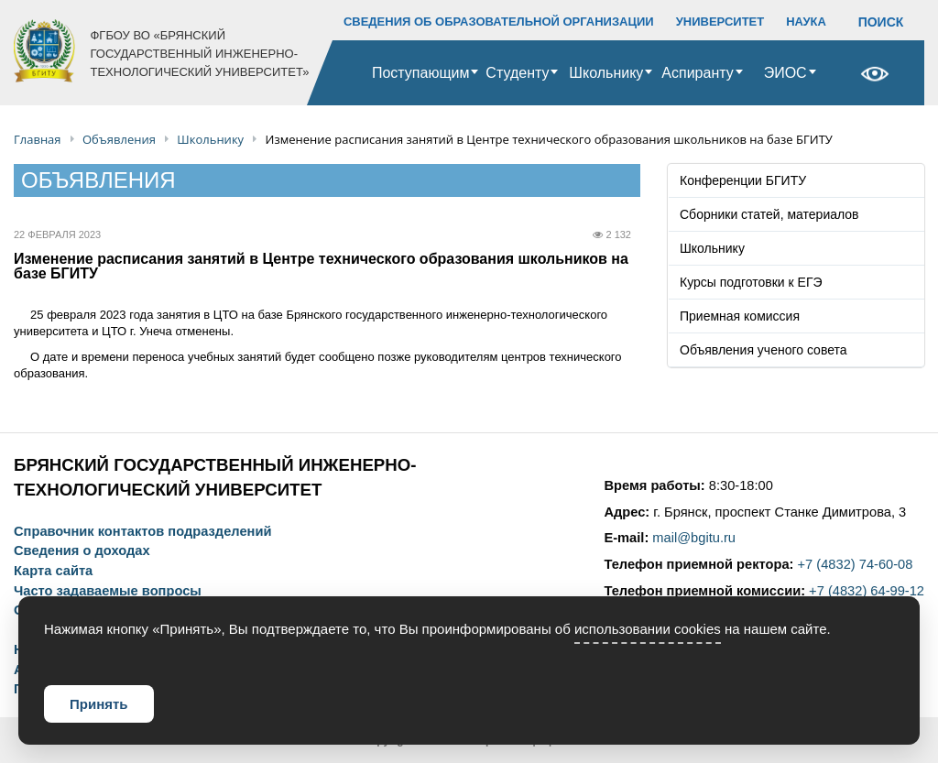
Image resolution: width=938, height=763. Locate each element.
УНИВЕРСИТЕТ (720, 21)
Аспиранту (697, 73)
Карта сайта (53, 571)
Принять (99, 704)
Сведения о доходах (82, 551)
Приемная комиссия (740, 316)
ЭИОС (785, 73)
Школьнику (606, 73)
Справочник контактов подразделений (142, 532)
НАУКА (806, 21)
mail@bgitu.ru (694, 537)
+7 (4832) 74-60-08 (855, 564)
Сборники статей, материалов (769, 214)
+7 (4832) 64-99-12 (866, 590)
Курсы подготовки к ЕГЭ (751, 282)
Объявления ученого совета (763, 350)
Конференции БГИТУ (743, 180)
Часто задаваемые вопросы (108, 591)
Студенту (517, 73)
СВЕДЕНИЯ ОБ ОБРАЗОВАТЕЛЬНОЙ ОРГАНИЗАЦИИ (499, 21)
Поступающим (421, 73)
